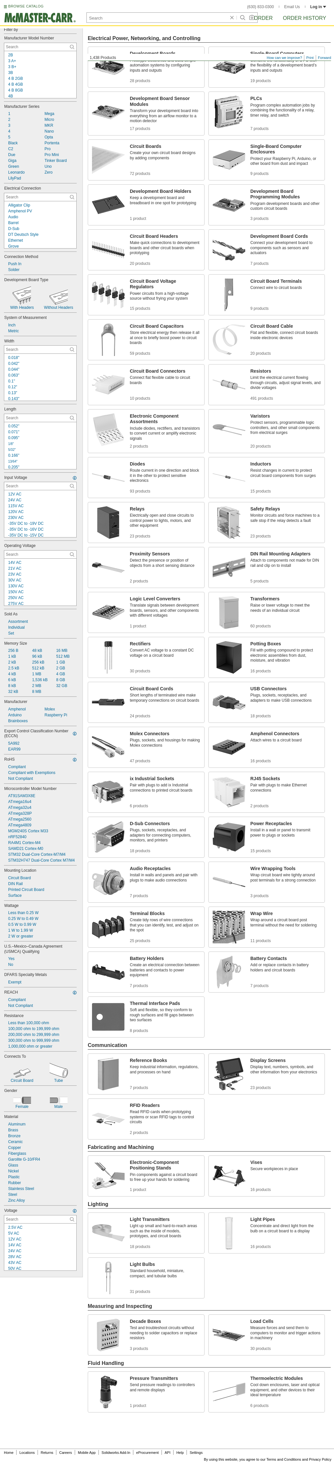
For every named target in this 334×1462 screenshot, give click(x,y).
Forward (324, 58)
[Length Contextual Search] (40, 418)
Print (310, 58)
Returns (47, 1453)
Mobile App (87, 1453)
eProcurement (147, 1453)
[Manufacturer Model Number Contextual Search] (40, 47)
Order (263, 18)
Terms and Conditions (283, 1459)
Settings (196, 1453)
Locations (27, 1453)
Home (8, 1453)
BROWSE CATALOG (25, 6)
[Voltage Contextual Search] (40, 1219)
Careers (65, 1453)
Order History (304, 18)
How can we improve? (284, 58)
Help (180, 1453)
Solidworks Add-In (115, 1453)
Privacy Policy (320, 1459)
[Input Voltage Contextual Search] (40, 486)
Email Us (292, 7)
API (168, 1453)
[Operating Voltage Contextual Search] (40, 554)
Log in (318, 7)
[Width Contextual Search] (40, 349)
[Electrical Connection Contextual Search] (40, 197)
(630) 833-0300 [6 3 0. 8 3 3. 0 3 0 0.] (260, 7)
